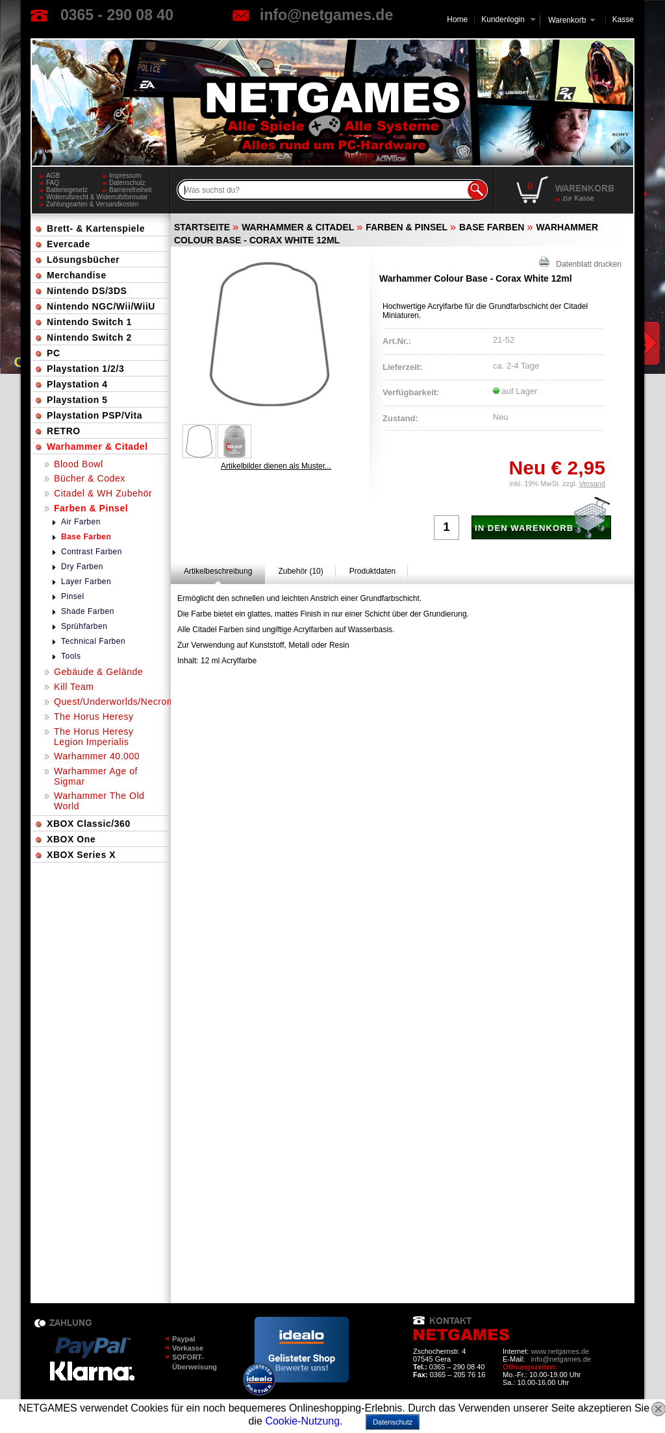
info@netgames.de (326, 14)
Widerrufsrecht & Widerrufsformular (97, 197)
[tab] (218, 571)
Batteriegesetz (67, 189)
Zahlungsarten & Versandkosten (92, 204)
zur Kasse (578, 198)
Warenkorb (567, 19)
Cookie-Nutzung (302, 1421)
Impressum (125, 175)
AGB (53, 175)
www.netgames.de (560, 1351)
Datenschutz (127, 182)
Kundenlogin (508, 19)
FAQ (52, 182)
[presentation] (218, 571)
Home (457, 19)
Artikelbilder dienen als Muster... (276, 466)
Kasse (623, 19)
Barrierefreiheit (130, 189)
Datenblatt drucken (580, 262)
